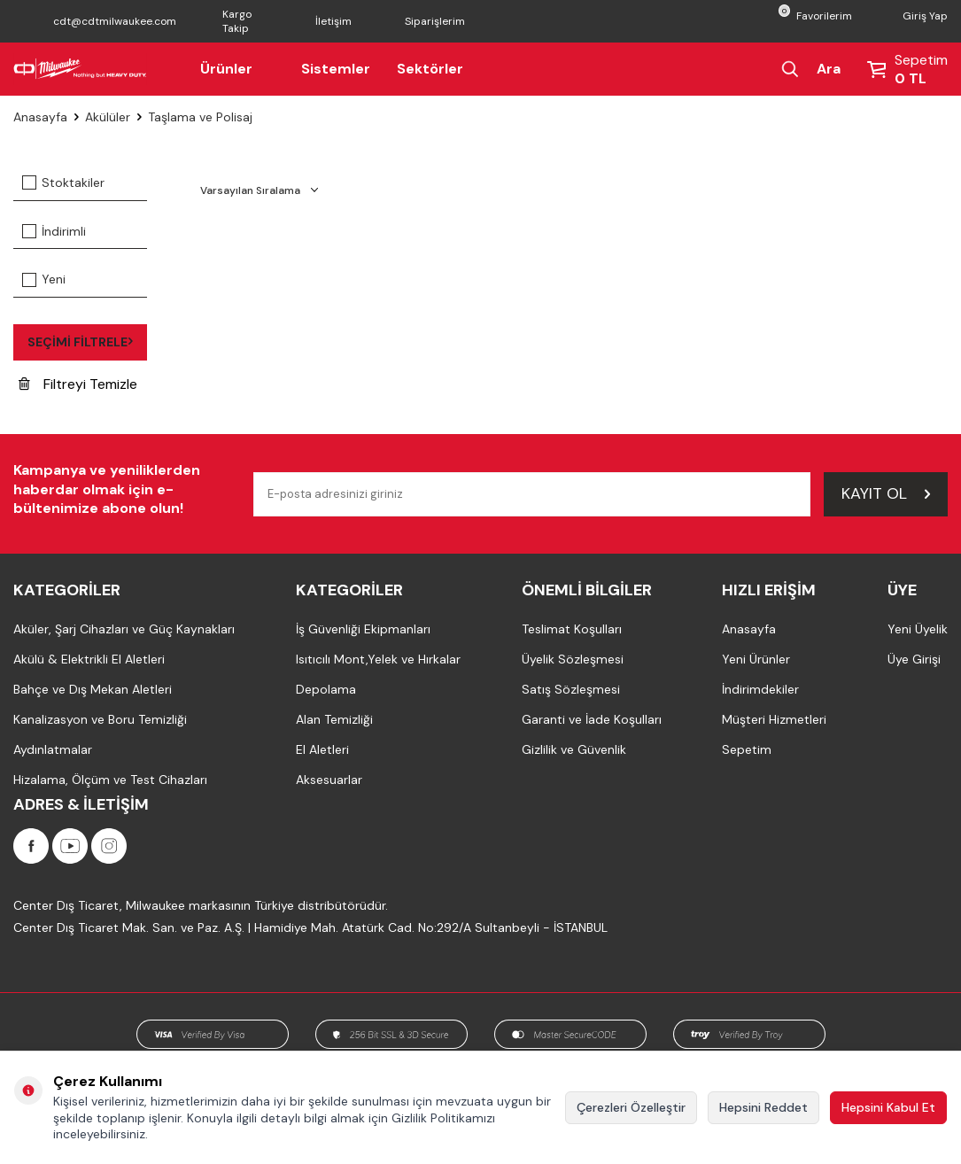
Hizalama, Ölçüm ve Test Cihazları (110, 780)
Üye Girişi (914, 659)
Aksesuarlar (329, 780)
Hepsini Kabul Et (888, 1107)
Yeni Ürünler (756, 659)
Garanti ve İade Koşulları (592, 719)
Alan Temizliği (334, 719)
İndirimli (54, 231)
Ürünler (237, 68)
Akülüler (107, 117)
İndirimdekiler (760, 689)
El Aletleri (322, 749)
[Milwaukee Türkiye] (80, 69)
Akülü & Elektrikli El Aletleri (89, 659)
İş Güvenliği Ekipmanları (363, 629)
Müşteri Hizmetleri (774, 719)
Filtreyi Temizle (78, 384)
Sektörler (430, 68)
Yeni (44, 279)
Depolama (326, 689)
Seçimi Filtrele (79, 342)
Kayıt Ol (885, 493)
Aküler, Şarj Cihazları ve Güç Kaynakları (124, 629)
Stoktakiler (63, 182)
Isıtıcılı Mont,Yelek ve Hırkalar (378, 659)
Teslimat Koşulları (572, 629)
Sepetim (746, 749)
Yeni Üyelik (917, 629)
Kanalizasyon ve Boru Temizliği (100, 719)
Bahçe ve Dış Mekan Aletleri (92, 689)
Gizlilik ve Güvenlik (574, 749)
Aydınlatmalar (52, 749)
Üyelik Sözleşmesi (573, 659)
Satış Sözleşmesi (571, 689)
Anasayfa (40, 117)
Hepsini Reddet (763, 1107)
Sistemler (335, 68)
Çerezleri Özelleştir (631, 1107)
